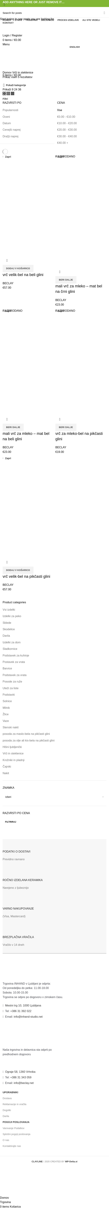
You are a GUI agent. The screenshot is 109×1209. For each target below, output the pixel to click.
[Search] (54, 13)
